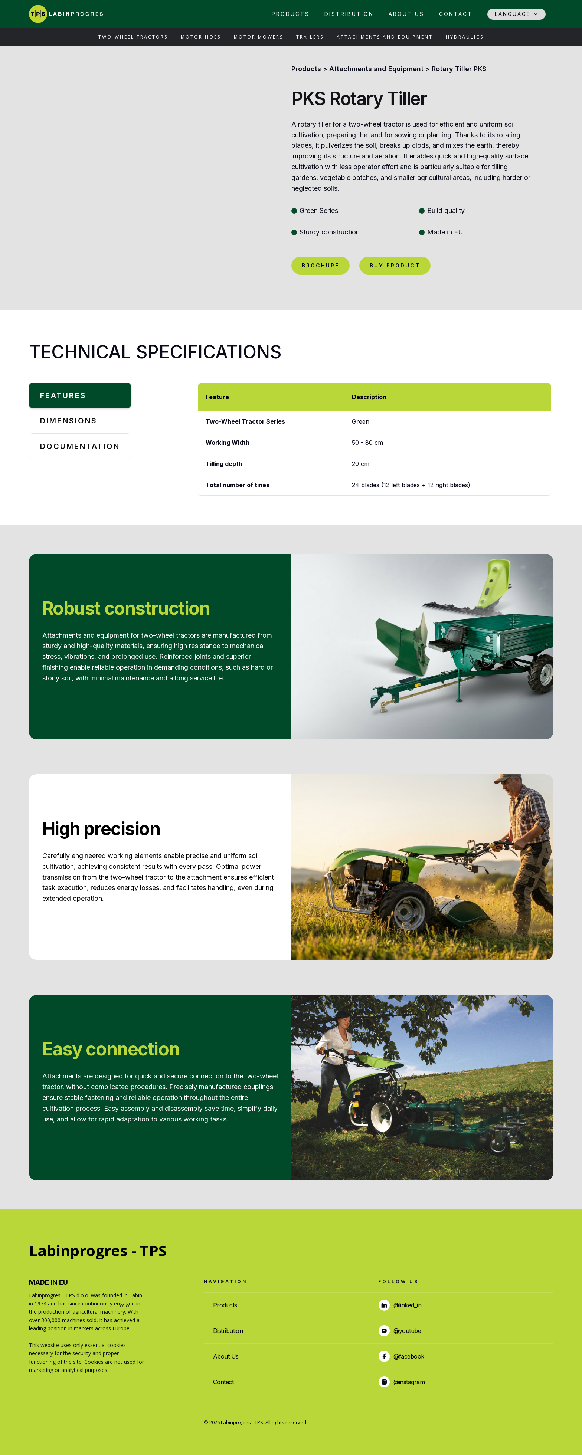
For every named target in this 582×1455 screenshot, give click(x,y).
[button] (516, 14)
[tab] (80, 395)
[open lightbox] (150, 169)
